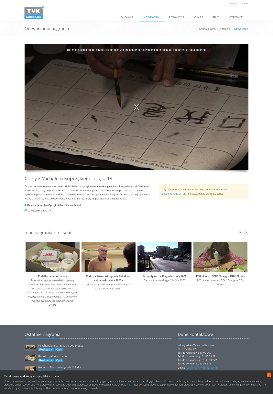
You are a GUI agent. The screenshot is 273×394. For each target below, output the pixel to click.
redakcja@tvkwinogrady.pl (202, 367)
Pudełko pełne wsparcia (52, 356)
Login (245, 3)
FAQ (216, 17)
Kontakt (236, 17)
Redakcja (176, 17)
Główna (127, 17)
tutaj (128, 384)
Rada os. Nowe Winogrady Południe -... (62, 367)
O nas (198, 17)
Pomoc (234, 3)
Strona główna (207, 28)
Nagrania (151, 17)
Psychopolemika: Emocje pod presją (60, 345)
